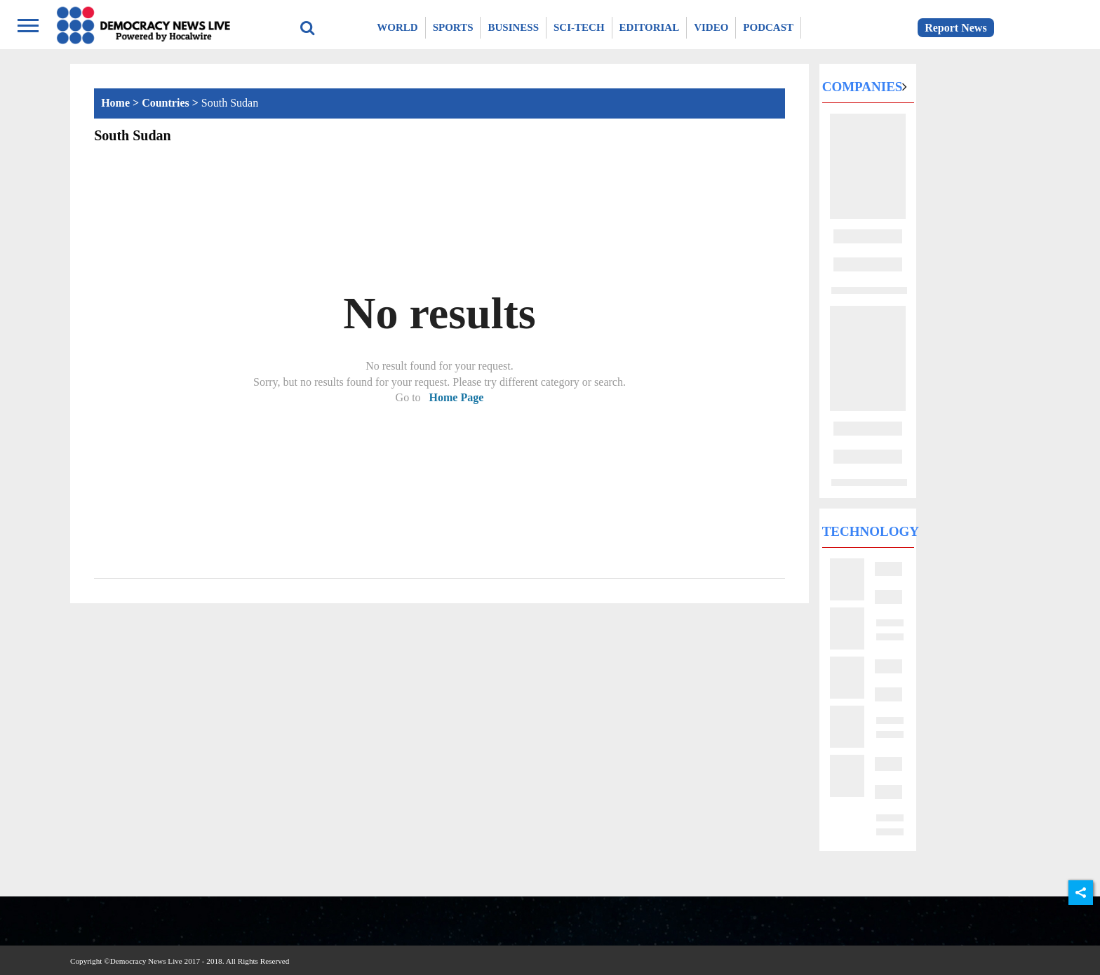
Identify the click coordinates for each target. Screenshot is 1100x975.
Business (513, 27)
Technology (870, 531)
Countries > (171, 103)
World (397, 27)
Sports (453, 27)
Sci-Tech (579, 27)
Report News (955, 28)
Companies (862, 86)
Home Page (456, 397)
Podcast (768, 27)
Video (711, 27)
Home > (121, 103)
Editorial (649, 27)
